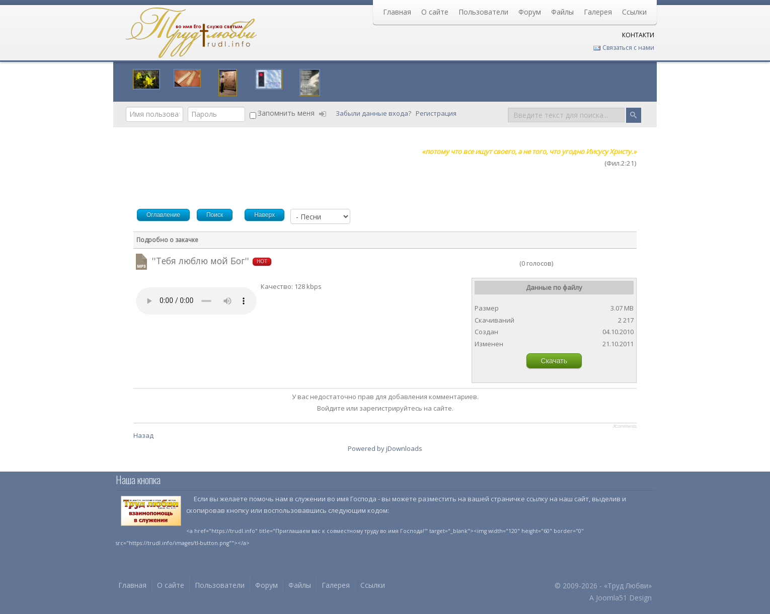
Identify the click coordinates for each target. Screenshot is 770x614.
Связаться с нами (623, 47)
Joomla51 (611, 597)
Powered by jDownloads (385, 448)
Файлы (562, 12)
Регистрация (437, 113)
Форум (529, 12)
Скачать (554, 361)
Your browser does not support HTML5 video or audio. (196, 301)
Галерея (598, 12)
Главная (397, 12)
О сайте (434, 12)
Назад (143, 435)
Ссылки (634, 12)
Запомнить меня (286, 113)
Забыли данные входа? (374, 113)
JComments (624, 426)
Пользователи (483, 12)
